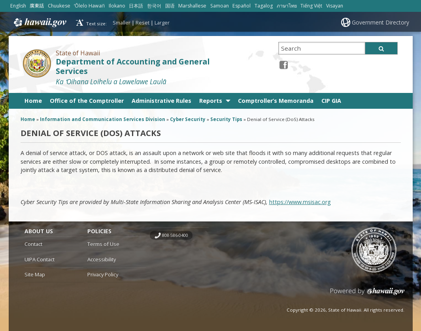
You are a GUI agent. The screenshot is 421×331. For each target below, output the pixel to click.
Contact (33, 244)
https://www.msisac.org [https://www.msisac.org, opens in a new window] (300, 202)
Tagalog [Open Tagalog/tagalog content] (264, 5)
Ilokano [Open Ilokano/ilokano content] (117, 5)
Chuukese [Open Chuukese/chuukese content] (59, 5)
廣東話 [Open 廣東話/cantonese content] (37, 5)
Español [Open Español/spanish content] (241, 5)
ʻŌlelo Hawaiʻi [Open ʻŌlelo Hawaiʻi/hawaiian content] (89, 5)
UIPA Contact (40, 259)
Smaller (121, 22)
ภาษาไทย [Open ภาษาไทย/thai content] (287, 5)
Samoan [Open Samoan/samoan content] (219, 5)
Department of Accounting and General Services (133, 66)
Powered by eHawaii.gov (367, 294)
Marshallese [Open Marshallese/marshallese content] (192, 5)
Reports (210, 100)
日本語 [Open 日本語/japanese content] (136, 5)
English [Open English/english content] (18, 5)
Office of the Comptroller (87, 100)
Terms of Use (103, 244)
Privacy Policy (102, 274)
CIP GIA (331, 100)
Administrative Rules (161, 100)
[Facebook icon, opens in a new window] (283, 64)
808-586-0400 (175, 235)
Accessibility (101, 259)
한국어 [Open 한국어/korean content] (154, 5)
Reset (142, 22)
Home (33, 100)
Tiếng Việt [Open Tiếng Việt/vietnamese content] (311, 5)
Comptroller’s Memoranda (275, 100)
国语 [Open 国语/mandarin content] (170, 5)
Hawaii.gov (39, 22)
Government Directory (380, 22)
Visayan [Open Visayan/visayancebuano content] (334, 5)
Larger (162, 22)
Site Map (35, 274)
